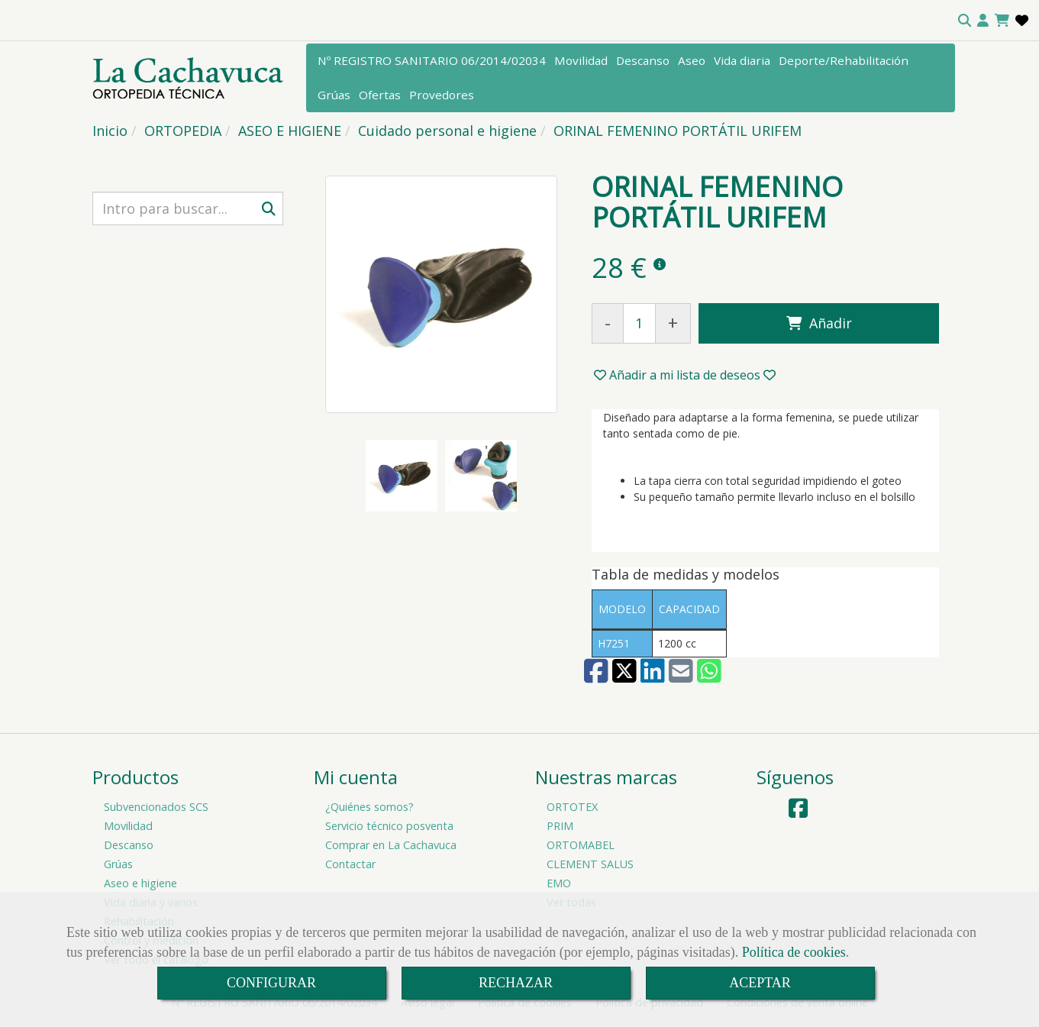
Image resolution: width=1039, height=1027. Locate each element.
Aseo (691, 60)
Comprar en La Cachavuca (391, 845)
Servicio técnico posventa (389, 826)
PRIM (560, 826)
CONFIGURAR (271, 982)
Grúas (334, 94)
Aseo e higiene (140, 883)
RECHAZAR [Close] (516, 982)
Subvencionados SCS (156, 806)
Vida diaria (742, 60)
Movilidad (581, 60)
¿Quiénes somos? (369, 806)
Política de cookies (794, 952)
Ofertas (380, 94)
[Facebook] (798, 812)
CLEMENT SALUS (590, 864)
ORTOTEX (572, 806)
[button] (983, 20)
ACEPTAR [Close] (760, 982)
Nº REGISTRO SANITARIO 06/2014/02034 (432, 60)
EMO (559, 883)
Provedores (441, 94)
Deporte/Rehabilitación (843, 60)
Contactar (350, 864)
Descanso (643, 60)
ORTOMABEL (581, 845)
